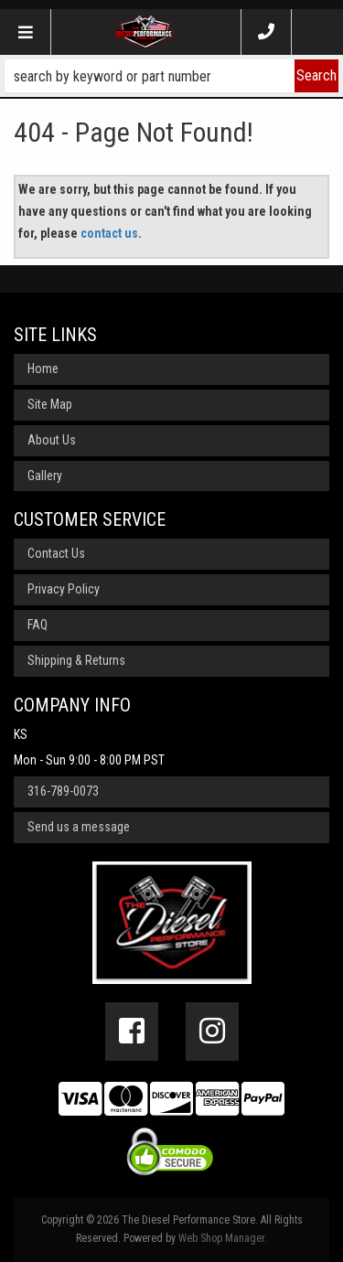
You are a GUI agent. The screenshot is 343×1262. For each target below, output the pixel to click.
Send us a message (78, 826)
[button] (171, 75)
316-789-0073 (63, 791)
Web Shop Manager (221, 1238)
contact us (109, 233)
